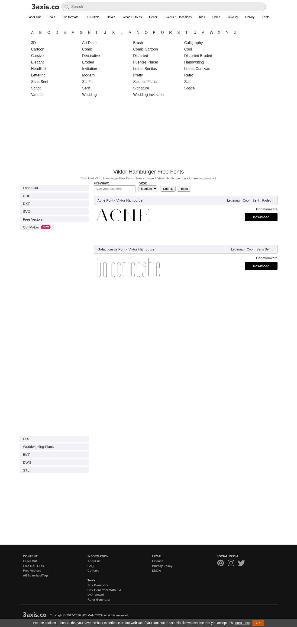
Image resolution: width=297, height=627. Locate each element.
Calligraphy (193, 43)
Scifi (187, 82)
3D (33, 43)
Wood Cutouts (132, 17)
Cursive (37, 56)
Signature (141, 88)
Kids (202, 17)
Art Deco (89, 43)
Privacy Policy (162, 566)
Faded (266, 200)
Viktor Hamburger (130, 200)
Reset (184, 188)
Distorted (140, 56)
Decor (153, 17)
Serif (86, 88)
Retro (188, 75)
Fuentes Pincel (145, 62)
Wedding (89, 95)
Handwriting (194, 62)
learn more (242, 623)
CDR (27, 196)
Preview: (101, 183)
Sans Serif (39, 82)
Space (189, 88)
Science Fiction (145, 82)
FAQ (90, 566)
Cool (188, 49)
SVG (26, 211)
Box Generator (97, 585)
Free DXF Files (33, 566)
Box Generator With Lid (104, 590)
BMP (27, 454)
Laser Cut (34, 17)
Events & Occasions (178, 17)
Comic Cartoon (145, 49)
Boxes (111, 17)
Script (36, 88)
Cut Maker (37, 227)
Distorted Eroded (198, 56)
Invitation (89, 69)
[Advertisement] (148, 134)
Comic (87, 49)
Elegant (37, 62)
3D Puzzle (92, 17)
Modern (88, 75)
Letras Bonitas (145, 69)
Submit (168, 188)
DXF (26, 204)
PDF (26, 439)
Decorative (91, 56)
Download (261, 217)
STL (26, 470)
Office (216, 17)
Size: (143, 183)
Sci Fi (86, 82)
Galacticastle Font (111, 249)
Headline (38, 69)
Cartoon (37, 49)
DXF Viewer (95, 594)
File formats (70, 17)
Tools (51, 17)
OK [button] (258, 623)
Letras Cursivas (197, 69)
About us (93, 561)
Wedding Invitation (148, 95)
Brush (138, 43)
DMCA (156, 570)
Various (37, 95)
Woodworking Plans (38, 447)
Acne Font (105, 200)
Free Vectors (33, 219)
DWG (27, 462)
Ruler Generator (98, 599)
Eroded (88, 62)
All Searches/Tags (36, 575)
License (157, 561)
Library (250, 17)
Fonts (266, 17)
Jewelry (233, 17)
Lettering (38, 75)
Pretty (138, 75)
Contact (93, 570)
